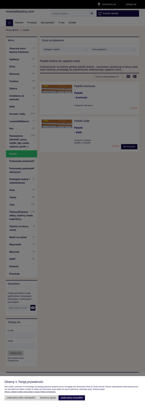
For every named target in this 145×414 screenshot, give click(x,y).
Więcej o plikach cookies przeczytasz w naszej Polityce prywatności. (30, 392)
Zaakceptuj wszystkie (72, 397)
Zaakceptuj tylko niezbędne (21, 397)
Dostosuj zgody (48, 397)
